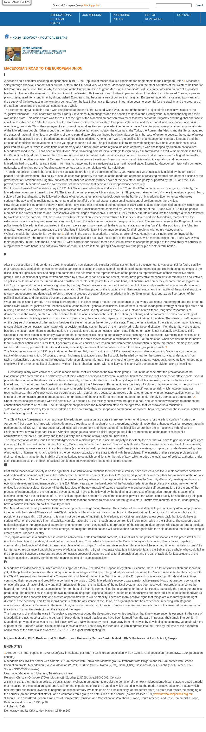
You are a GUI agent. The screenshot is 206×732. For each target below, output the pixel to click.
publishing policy (90, 5)
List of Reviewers (153, 16)
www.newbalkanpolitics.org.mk (173, 694)
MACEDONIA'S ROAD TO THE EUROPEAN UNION (43, 68)
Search (199, 5)
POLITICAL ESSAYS (53, 37)
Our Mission (91, 15)
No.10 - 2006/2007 (25, 37)
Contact (184, 15)
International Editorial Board (60, 16)
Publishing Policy (121, 16)
